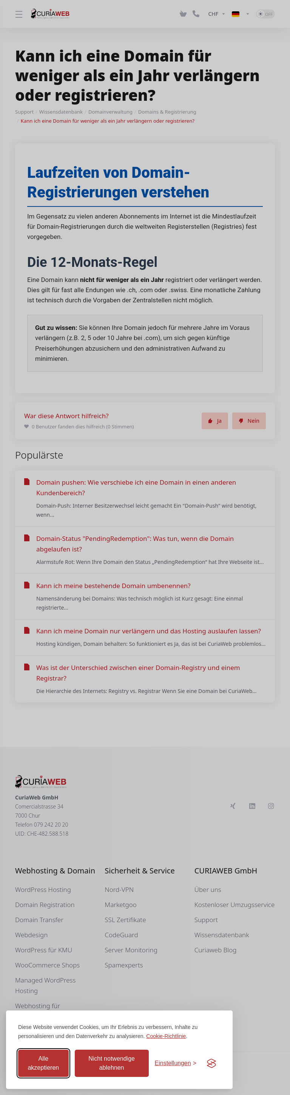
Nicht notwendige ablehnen (111, 1063)
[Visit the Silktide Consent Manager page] (211, 1063)
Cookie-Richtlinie (166, 1036)
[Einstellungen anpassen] (175, 1063)
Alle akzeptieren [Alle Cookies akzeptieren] (43, 1063)
